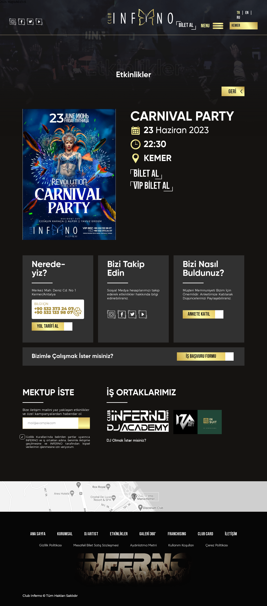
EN (246, 12)
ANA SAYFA (37, 539)
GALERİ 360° (147, 539)
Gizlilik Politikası (50, 550)
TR (238, 12)
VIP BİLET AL (152, 186)
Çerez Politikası (216, 550)
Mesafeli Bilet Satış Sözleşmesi (95, 550)
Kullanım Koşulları (181, 550)
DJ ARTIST (91, 539)
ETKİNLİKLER (119, 539)
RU (238, 17)
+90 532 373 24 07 (54, 314)
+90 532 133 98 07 (53, 318)
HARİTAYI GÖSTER (133, 498)
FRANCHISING (177, 539)
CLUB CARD (205, 539)
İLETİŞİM (231, 539)
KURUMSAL (65, 539)
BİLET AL (186, 25)
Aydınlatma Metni (143, 550)
